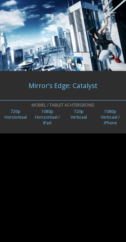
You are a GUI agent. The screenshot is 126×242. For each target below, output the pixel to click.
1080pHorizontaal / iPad (47, 117)
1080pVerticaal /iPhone (110, 117)
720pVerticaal (79, 114)
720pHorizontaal (15, 114)
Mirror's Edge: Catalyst (63, 85)
